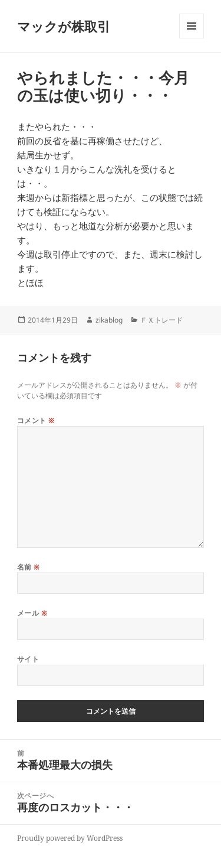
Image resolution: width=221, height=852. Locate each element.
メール (32, 613)
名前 (28, 567)
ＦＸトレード (161, 320)
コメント (36, 420)
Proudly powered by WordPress (70, 838)
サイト (28, 659)
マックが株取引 (63, 26)
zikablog (109, 320)
